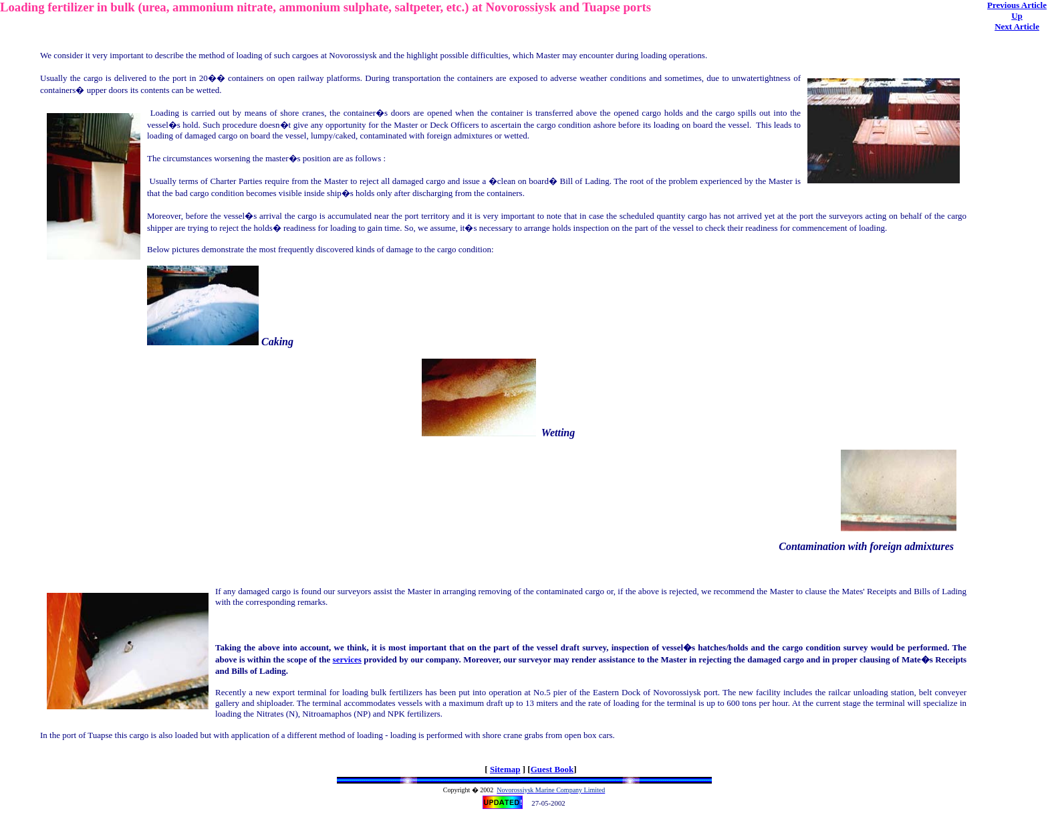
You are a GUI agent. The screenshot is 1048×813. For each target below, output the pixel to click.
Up (1017, 16)
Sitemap (505, 769)
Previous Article (1017, 5)
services (347, 659)
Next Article (1017, 26)
